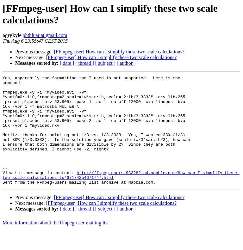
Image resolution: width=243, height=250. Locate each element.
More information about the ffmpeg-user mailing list (56, 244)
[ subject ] (105, 63)
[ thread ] (84, 63)
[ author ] (126, 63)
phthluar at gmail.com (45, 35)
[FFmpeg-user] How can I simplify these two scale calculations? (119, 51)
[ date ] (67, 63)
